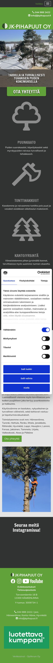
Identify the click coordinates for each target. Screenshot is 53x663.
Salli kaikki (26, 369)
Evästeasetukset (26, 586)
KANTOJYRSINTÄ (26, 255)
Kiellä (26, 388)
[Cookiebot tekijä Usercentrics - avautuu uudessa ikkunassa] (38, 273)
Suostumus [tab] (9, 280)
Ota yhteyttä (11, 438)
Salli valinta (26, 378)
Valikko (39, 3)
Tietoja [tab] (44, 280)
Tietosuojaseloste (26, 589)
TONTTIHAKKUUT (26, 200)
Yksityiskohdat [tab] (26, 280)
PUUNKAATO (27, 142)
